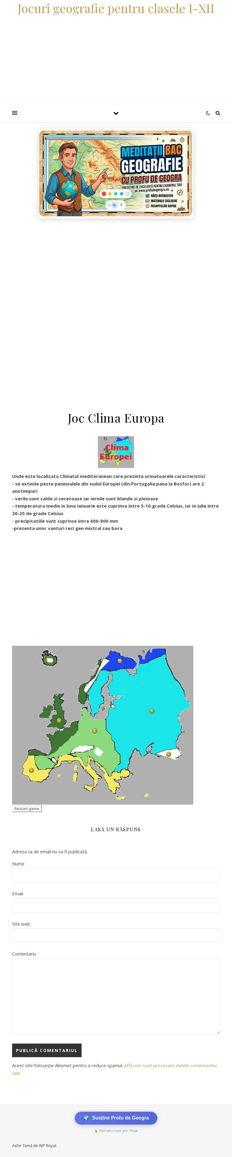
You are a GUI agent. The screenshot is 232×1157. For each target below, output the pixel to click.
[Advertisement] (116, 267)
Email (17, 894)
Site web (21, 924)
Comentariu (24, 954)
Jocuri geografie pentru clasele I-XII (116, 8)
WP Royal (47, 1145)
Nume (18, 864)
